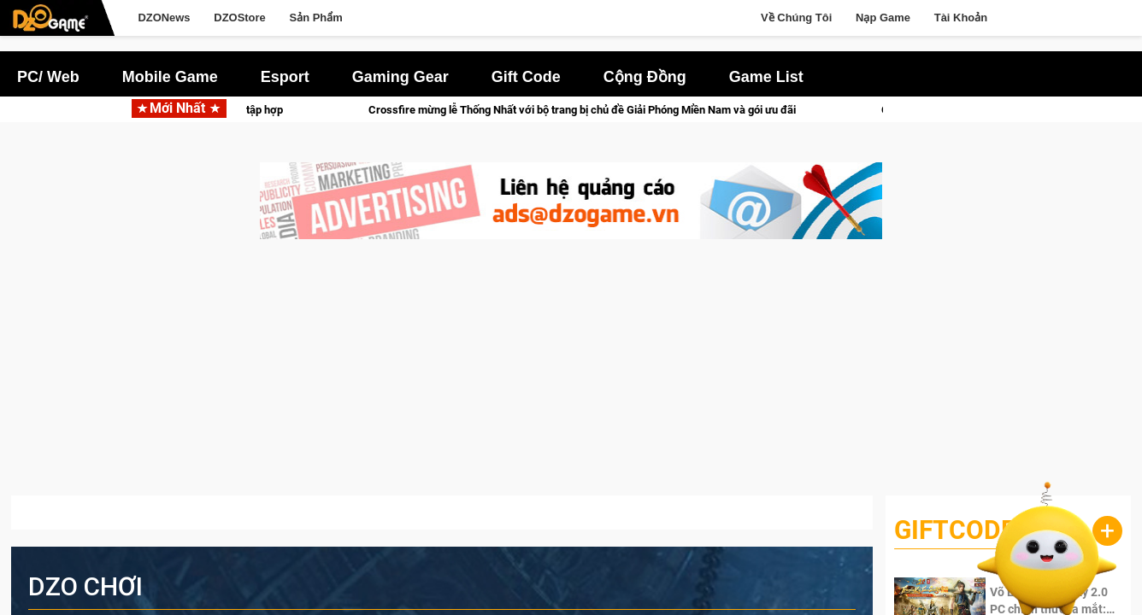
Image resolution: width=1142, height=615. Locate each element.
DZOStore (239, 17)
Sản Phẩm (316, 17)
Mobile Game (170, 76)
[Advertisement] (571, 375)
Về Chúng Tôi (796, 17)
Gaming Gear (400, 76)
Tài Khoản (960, 17)
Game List (766, 76)
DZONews (164, 17)
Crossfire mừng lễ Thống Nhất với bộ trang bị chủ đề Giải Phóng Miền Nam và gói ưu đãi (592, 109)
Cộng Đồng (644, 76)
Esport (285, 76)
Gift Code (526, 76)
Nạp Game (883, 17)
